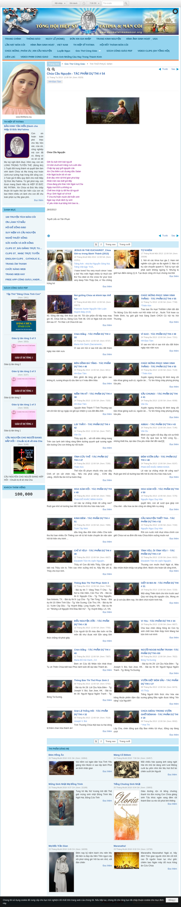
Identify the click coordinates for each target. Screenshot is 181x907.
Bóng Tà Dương (148, 660)
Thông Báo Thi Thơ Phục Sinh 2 (91, 680)
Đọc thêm (38, 200)
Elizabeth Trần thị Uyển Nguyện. (89, 561)
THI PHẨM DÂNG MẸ (59, 749)
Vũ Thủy (145, 690)
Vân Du (144, 404)
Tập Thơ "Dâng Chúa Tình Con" (24, 294)
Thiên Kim (79, 467)
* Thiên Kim (146, 373)
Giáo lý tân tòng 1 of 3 (24, 404)
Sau (173, 69)
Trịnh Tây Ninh (81, 528)
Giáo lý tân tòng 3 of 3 (24, 338)
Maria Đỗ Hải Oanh (83, 660)
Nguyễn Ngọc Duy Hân (152, 499)
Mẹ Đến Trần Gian (58, 846)
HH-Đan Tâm (55, 81)
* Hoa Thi (145, 725)
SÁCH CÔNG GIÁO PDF (16, 288)
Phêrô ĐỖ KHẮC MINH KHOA (155, 467)
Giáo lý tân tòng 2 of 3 (24, 371)
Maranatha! (120, 846)
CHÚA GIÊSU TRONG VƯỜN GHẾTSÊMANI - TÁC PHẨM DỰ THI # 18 (159, 714)
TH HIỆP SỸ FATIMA (14, 122)
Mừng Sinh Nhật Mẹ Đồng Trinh (66, 784)
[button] (88, 51)
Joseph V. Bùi (80, 721)
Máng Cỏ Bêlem (122, 755)
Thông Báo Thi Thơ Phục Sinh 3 (91, 583)
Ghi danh (73, 3)
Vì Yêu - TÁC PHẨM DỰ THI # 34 (158, 621)
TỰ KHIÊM (146, 250)
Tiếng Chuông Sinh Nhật (127, 784)
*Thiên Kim (146, 305)
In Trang (48, 236)
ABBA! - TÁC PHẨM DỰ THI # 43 (158, 424)
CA (95, 660)
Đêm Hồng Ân (56, 755)
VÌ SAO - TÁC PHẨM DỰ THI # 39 (158, 334)
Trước (165, 69)
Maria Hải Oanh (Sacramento (88, 344)
